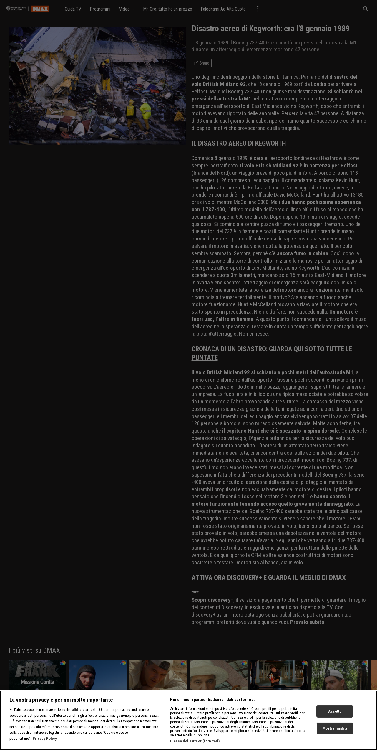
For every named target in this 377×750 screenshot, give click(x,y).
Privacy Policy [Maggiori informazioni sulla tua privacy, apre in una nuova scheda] (45, 738)
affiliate (78, 709)
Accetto (334, 711)
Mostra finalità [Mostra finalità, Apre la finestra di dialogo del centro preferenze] (335, 728)
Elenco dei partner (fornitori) (195, 741)
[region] (188, 720)
